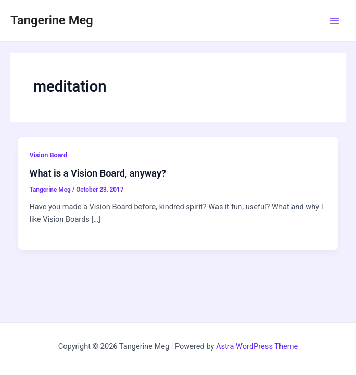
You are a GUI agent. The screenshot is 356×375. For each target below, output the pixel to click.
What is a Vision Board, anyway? (97, 173)
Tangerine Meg (51, 20)
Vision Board (48, 155)
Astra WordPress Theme (257, 346)
